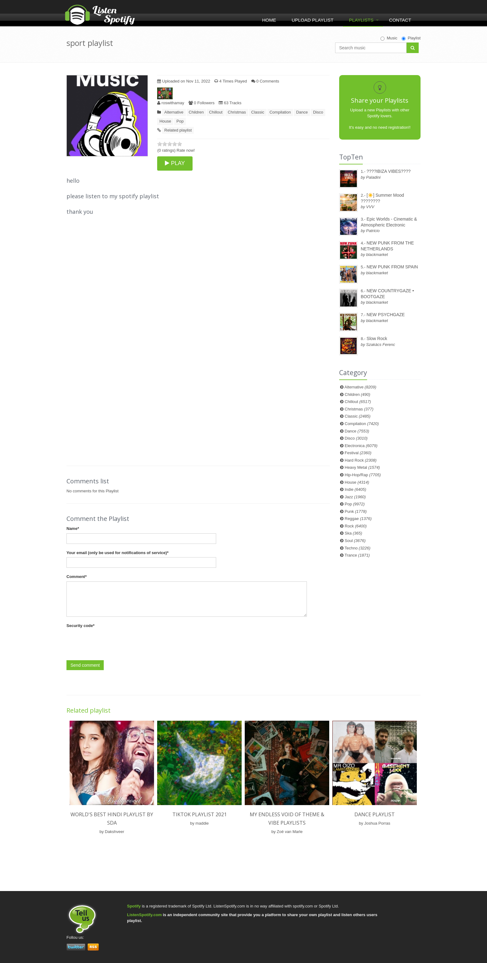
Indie (355, 489)
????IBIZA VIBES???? (388, 171)
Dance (302, 112)
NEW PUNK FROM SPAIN (392, 266)
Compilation (280, 112)
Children (196, 112)
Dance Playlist (374, 814)
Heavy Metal (362, 467)
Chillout (215, 112)
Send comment (85, 665)
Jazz (355, 497)
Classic (257, 112)
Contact (400, 20)
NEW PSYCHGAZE (385, 314)
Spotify (134, 906)
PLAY (175, 163)
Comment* (76, 576)
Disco (318, 112)
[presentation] (113, 642)
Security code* (80, 625)
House (165, 121)
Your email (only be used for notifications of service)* (117, 552)
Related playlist (178, 130)
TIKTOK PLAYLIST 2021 (199, 814)
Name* (72, 528)
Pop (180, 121)
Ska (353, 533)
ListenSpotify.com (144, 914)
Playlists (361, 20)
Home (269, 20)
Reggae (358, 518)
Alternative (173, 112)
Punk (356, 511)
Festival (358, 452)
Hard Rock (361, 460)
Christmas (237, 112)
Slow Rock (376, 338)
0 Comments (265, 81)
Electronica (361, 445)
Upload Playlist (313, 20)
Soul (355, 540)
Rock (356, 526)
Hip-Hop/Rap (363, 475)
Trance (357, 555)
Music (388, 38)
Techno (358, 548)
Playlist (411, 38)
